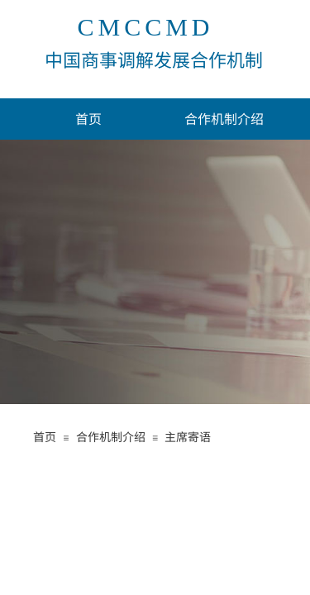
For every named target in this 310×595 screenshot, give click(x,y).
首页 (88, 118)
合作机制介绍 (224, 118)
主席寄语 (188, 436)
